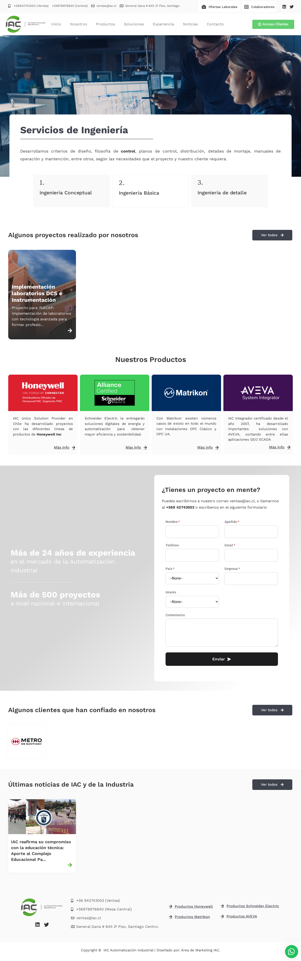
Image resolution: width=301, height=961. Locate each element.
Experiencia (163, 24)
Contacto (215, 24)
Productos (105, 24)
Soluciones (134, 24)
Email (230, 545)
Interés (171, 592)
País (170, 568)
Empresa (232, 568)
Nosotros (78, 24)
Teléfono (172, 545)
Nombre (173, 521)
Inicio (56, 24)
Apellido (232, 521)
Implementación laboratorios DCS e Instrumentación (37, 293)
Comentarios (175, 615)
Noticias (190, 24)
